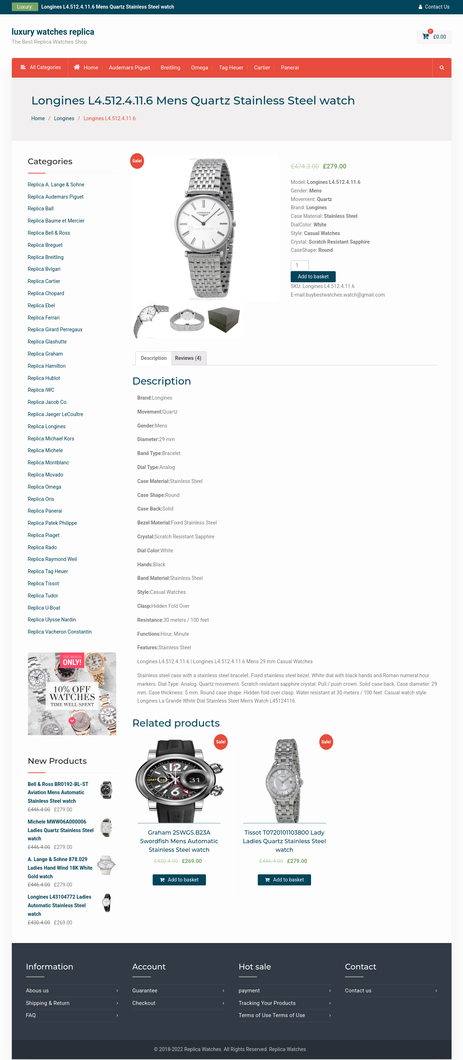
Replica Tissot (43, 584)
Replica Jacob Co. (48, 403)
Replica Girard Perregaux (55, 330)
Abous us (37, 991)
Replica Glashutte (47, 343)
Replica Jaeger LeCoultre (55, 415)
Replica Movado (45, 476)
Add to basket (313, 277)
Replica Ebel (41, 306)
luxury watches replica (53, 33)
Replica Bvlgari (44, 270)
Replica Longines (47, 427)
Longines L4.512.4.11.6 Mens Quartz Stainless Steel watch (107, 7)
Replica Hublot (44, 379)
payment (249, 991)
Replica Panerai (45, 512)
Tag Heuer (231, 68)
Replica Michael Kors (51, 439)
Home (86, 68)
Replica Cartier (44, 282)
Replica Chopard (46, 294)
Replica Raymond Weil (52, 560)
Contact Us (434, 7)
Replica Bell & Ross (49, 234)
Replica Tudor (43, 597)
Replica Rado (42, 548)
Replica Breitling (46, 258)
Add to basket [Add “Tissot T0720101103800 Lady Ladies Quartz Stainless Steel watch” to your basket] (288, 881)
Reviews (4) (188, 359)
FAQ (31, 1016)
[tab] (154, 359)
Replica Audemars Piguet (56, 197)
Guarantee (145, 991)
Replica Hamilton (47, 367)
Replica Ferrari (44, 318)
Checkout (144, 1004)
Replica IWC (41, 391)
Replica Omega (44, 488)
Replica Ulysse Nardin (52, 621)
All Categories (41, 68)
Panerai (290, 68)
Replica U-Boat (44, 608)
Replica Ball (41, 210)
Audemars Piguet (129, 68)
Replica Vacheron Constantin (60, 633)
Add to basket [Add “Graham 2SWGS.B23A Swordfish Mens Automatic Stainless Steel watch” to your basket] (183, 881)
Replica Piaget (44, 536)
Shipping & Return (48, 1004)
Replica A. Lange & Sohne (56, 186)
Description (154, 359)
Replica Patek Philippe (52, 524)
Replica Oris (41, 500)
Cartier (262, 68)
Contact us (358, 991)
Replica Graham (45, 355)
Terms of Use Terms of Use (272, 1016)
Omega (199, 68)
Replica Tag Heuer (48, 572)
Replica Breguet (45, 246)
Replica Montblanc (48, 464)
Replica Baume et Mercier (56, 222)
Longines (64, 119)
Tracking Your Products (267, 1004)
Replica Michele (45, 451)
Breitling (171, 68)
